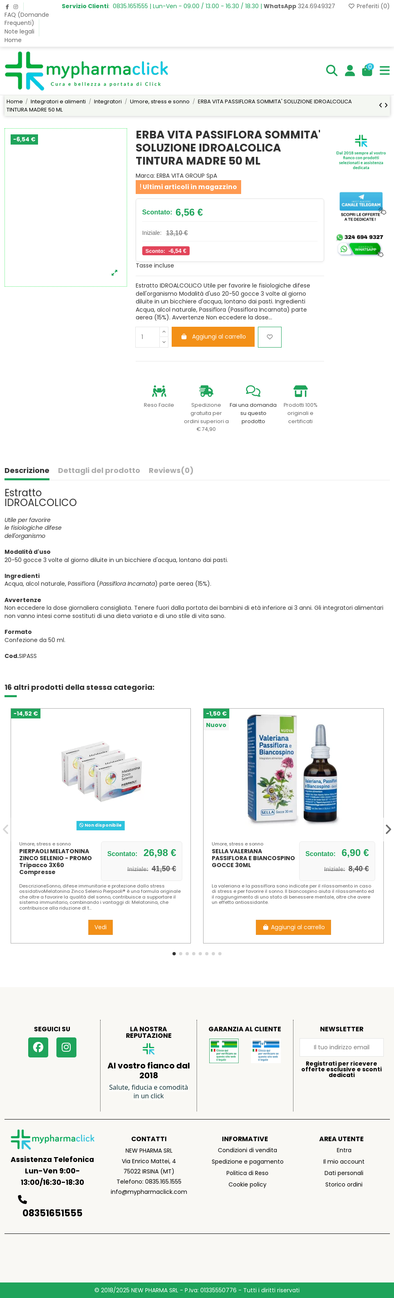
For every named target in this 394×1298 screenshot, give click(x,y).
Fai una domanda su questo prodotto (253, 412)
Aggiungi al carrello (213, 336)
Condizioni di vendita (247, 1150)
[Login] (350, 71)
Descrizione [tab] (26, 470)
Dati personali (344, 1173)
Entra (344, 1150)
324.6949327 (299, 6)
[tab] (171, 472)
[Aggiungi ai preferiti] (270, 337)
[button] (174, 953)
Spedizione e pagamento (248, 1161)
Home (13, 40)
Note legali (20, 31)
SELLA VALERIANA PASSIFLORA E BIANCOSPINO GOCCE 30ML (253, 858)
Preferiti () (369, 6)
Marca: (145, 176)
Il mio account (344, 1161)
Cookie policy (247, 1184)
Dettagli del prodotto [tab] (99, 470)
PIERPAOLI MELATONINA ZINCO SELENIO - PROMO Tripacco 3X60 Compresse (55, 861)
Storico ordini (344, 1184)
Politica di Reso (247, 1173)
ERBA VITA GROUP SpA (187, 176)
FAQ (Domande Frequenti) (26, 19)
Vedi (100, 927)
